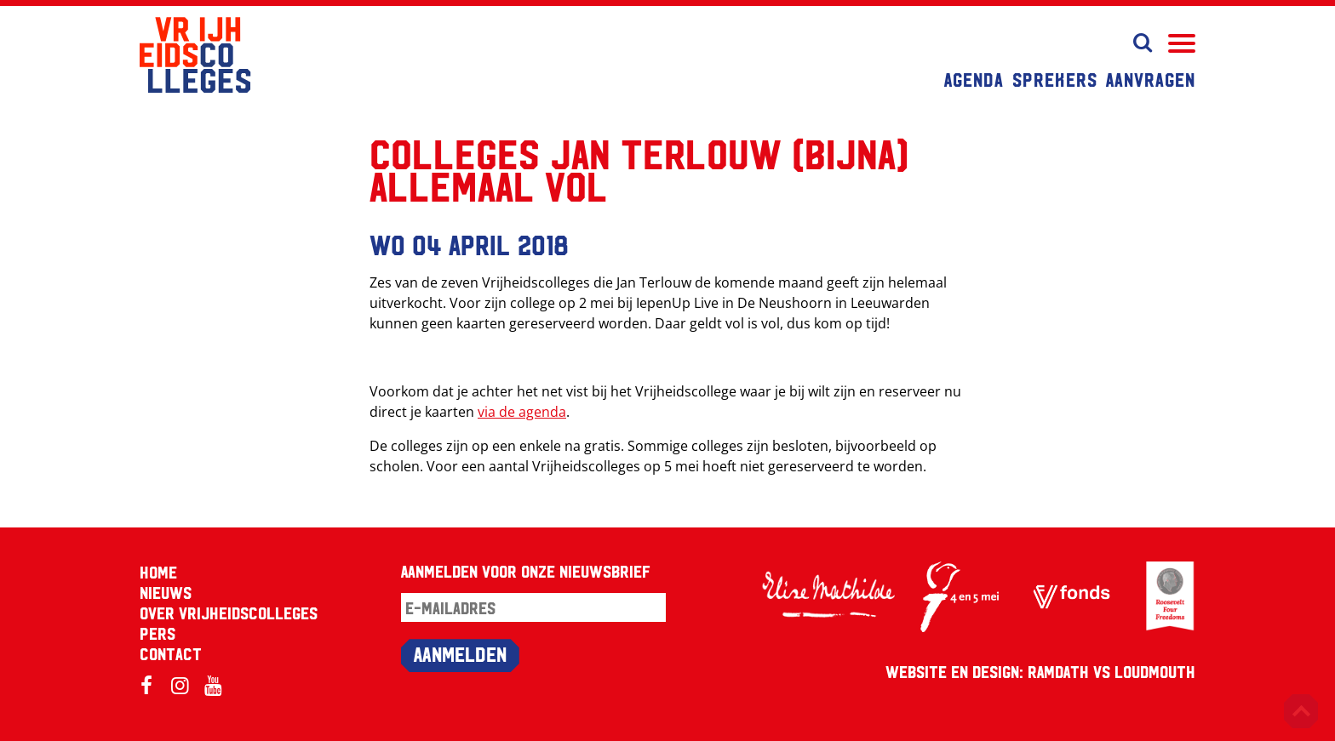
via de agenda (522, 411)
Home (158, 571)
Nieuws (166, 592)
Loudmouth (1154, 671)
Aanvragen (1150, 79)
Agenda (974, 79)
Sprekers (1054, 79)
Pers (157, 632)
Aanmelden (460, 653)
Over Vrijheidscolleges (229, 612)
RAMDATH (1058, 671)
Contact (171, 653)
